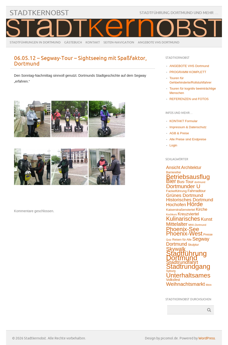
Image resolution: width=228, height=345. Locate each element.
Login (173, 145)
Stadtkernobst (39, 13)
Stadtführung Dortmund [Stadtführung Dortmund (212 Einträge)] (186, 255)
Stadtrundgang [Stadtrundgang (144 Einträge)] (188, 266)
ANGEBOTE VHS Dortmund (158, 42)
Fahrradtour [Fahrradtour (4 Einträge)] (197, 191)
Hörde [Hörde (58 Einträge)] (195, 204)
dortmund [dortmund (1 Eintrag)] (199, 182)
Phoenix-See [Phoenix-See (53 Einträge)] (182, 229)
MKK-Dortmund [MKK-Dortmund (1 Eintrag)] (197, 224)
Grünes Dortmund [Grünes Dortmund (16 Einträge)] (184, 195)
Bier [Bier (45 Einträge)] (171, 181)
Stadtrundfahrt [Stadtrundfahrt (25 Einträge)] (182, 262)
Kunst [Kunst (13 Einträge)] (206, 219)
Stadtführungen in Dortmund (35, 42)
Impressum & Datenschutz (187, 127)
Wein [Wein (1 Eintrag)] (209, 284)
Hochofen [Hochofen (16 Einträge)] (176, 204)
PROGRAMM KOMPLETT (187, 72)
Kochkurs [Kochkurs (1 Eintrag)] (171, 214)
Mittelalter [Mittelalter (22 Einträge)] (176, 224)
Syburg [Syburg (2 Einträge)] (170, 271)
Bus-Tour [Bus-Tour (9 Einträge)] (185, 181)
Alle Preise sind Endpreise (187, 139)
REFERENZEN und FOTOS (189, 99)
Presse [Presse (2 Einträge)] (207, 234)
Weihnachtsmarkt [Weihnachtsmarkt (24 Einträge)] (185, 284)
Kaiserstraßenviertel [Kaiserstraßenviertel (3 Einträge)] (180, 209)
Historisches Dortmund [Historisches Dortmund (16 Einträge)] (189, 199)
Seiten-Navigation (118, 42)
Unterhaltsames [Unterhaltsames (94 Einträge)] (188, 275)
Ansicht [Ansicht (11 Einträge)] (173, 167)
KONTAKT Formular (183, 121)
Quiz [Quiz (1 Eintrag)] (168, 239)
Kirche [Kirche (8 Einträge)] (201, 209)
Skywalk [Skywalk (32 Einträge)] (175, 249)
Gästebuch (73, 42)
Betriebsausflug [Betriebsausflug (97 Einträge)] (188, 176)
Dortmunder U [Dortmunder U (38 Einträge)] (183, 186)
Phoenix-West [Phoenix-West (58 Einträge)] (184, 233)
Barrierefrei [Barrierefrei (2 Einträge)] (173, 172)
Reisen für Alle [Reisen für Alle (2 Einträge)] (181, 239)
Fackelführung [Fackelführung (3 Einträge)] (176, 191)
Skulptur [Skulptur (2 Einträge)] (193, 244)
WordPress (206, 338)
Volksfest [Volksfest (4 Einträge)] (173, 280)
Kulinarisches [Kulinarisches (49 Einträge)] (183, 219)
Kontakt (93, 42)
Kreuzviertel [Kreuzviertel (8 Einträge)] (188, 214)
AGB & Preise (179, 133)
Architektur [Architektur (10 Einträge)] (191, 167)
